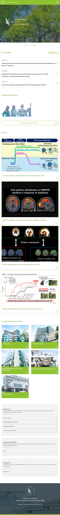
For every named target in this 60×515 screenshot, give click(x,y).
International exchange (9, 430)
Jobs (4, 451)
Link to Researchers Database (29, 123)
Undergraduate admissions (10, 422)
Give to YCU (6, 471)
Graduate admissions (9, 426)
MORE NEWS (52, 53)
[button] (26, 45)
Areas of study (7, 418)
